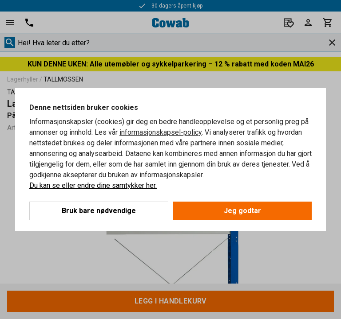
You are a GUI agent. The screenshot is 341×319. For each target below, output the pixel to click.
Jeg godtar (242, 210)
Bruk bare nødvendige (99, 210)
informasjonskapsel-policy (160, 132)
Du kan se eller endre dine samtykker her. (93, 185)
